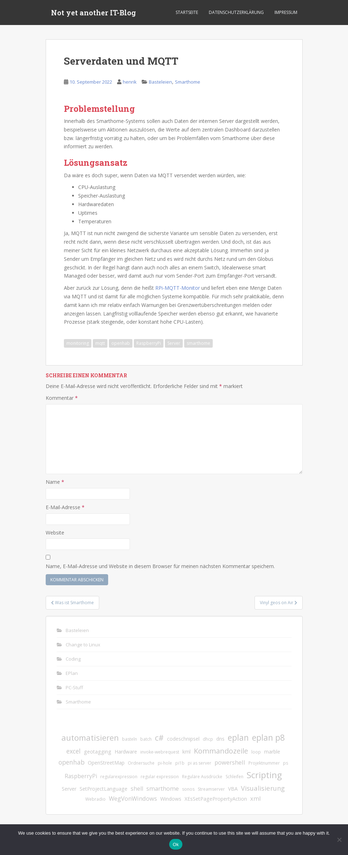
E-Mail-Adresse (65, 507)
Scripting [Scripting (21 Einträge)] (264, 775)
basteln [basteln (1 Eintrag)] (129, 739)
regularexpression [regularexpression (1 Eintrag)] (118, 777)
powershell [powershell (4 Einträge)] (230, 762)
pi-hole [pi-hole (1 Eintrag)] (165, 763)
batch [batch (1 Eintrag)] (146, 739)
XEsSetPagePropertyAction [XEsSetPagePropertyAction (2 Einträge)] (216, 798)
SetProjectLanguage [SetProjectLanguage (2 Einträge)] (103, 788)
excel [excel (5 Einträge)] (73, 751)
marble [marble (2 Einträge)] (272, 751)
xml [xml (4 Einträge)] (255, 798)
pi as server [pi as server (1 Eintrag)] (199, 763)
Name (55, 481)
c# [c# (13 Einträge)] (159, 737)
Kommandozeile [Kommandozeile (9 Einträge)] (221, 751)
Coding (73, 659)
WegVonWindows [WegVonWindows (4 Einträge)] (133, 798)
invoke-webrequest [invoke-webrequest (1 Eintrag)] (159, 752)
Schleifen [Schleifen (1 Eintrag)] (234, 777)
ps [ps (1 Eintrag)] (285, 763)
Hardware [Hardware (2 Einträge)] (126, 751)
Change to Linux (83, 644)
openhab (120, 343)
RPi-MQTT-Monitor (177, 287)
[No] (339, 839)
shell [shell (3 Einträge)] (137, 788)
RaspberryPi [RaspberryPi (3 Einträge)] (81, 776)
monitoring (77, 343)
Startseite (187, 12)
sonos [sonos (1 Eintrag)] (188, 789)
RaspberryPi (148, 343)
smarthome (198, 343)
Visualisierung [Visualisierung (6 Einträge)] (263, 788)
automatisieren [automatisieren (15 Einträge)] (90, 737)
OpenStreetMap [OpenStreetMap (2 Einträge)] (106, 762)
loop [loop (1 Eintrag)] (256, 752)
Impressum (285, 12)
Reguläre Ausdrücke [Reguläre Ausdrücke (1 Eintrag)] (202, 777)
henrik (130, 82)
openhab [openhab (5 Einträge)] (72, 762)
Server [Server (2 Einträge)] (69, 788)
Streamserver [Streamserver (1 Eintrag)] (211, 789)
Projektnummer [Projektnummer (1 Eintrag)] (264, 763)
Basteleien (160, 82)
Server (173, 343)
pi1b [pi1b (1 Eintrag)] (180, 763)
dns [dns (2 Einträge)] (220, 738)
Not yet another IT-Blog (93, 12)
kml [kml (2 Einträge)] (186, 751)
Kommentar (62, 397)
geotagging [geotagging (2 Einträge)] (97, 751)
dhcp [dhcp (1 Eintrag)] (208, 739)
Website (55, 532)
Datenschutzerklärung (236, 12)
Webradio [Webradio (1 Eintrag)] (95, 799)
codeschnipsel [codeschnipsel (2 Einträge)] (183, 738)
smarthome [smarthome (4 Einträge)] (162, 788)
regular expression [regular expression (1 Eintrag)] (160, 777)
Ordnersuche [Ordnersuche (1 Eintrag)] (141, 763)
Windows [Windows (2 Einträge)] (170, 798)
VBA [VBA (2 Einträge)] (233, 788)
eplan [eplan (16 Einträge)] (238, 737)
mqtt (100, 343)
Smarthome (187, 82)
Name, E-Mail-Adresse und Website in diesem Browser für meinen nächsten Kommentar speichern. (160, 566)
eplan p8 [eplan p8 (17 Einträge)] (268, 737)
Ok (176, 844)
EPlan (72, 673)
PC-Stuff (74, 687)
